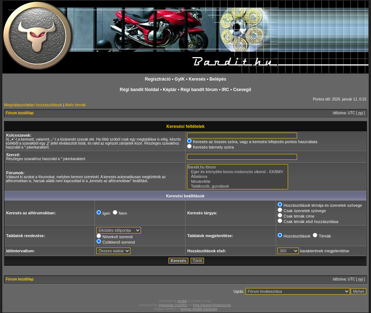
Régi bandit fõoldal (139, 89)
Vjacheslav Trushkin (172, 305)
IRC (225, 89)
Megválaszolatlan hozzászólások (33, 105)
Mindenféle (237, 181)
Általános (237, 176)
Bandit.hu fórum (237, 167)
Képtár (169, 89)
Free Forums (202, 305)
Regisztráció (158, 79)
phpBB (182, 301)
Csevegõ (242, 89)
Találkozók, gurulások (237, 186)
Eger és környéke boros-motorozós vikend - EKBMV (237, 172)
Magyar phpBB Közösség (198, 309)
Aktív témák (75, 105)
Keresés (197, 79)
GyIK (180, 79)
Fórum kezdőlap (20, 113)
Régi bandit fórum (199, 89)
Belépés (217, 79)
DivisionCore (221, 305)
